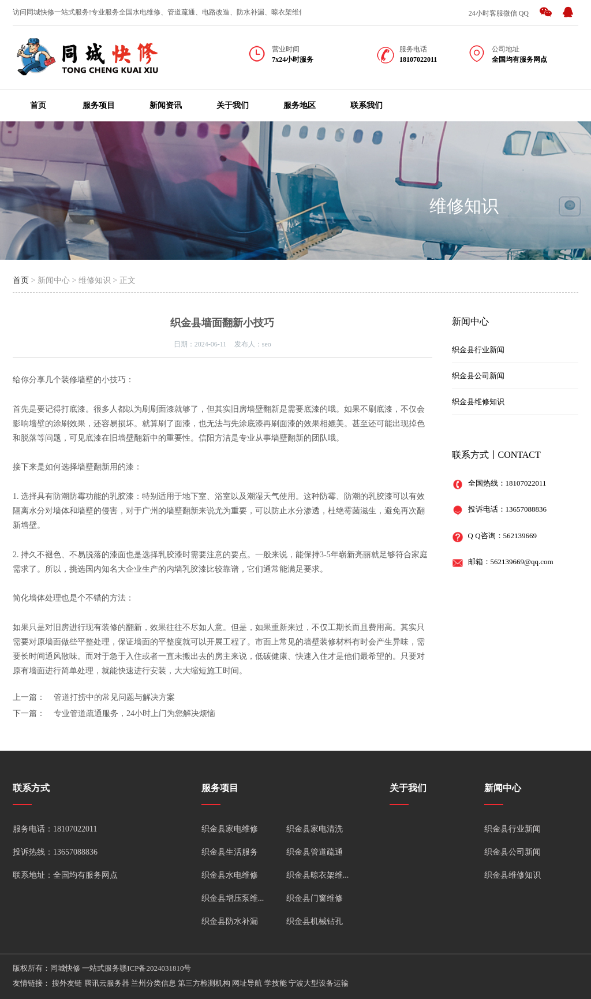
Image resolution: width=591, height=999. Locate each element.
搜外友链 (67, 983)
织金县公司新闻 (478, 375)
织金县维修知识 (478, 401)
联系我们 (366, 105)
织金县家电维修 (229, 829)
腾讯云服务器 (106, 983)
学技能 (275, 983)
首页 (38, 105)
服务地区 (299, 105)
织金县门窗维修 (314, 898)
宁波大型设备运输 (319, 983)
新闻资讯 (165, 105)
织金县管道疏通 (314, 852)
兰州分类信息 (153, 983)
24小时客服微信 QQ (499, 13)
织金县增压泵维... (232, 898)
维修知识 (464, 205)
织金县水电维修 (229, 875)
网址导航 (247, 983)
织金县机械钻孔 (314, 921)
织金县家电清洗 (314, 829)
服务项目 (99, 105)
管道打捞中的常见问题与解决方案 (114, 697)
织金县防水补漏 (229, 921)
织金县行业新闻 (478, 349)
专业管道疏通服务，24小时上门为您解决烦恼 (134, 713)
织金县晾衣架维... (317, 875)
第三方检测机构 (204, 983)
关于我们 (232, 105)
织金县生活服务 (229, 852)
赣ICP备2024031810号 (155, 968)
